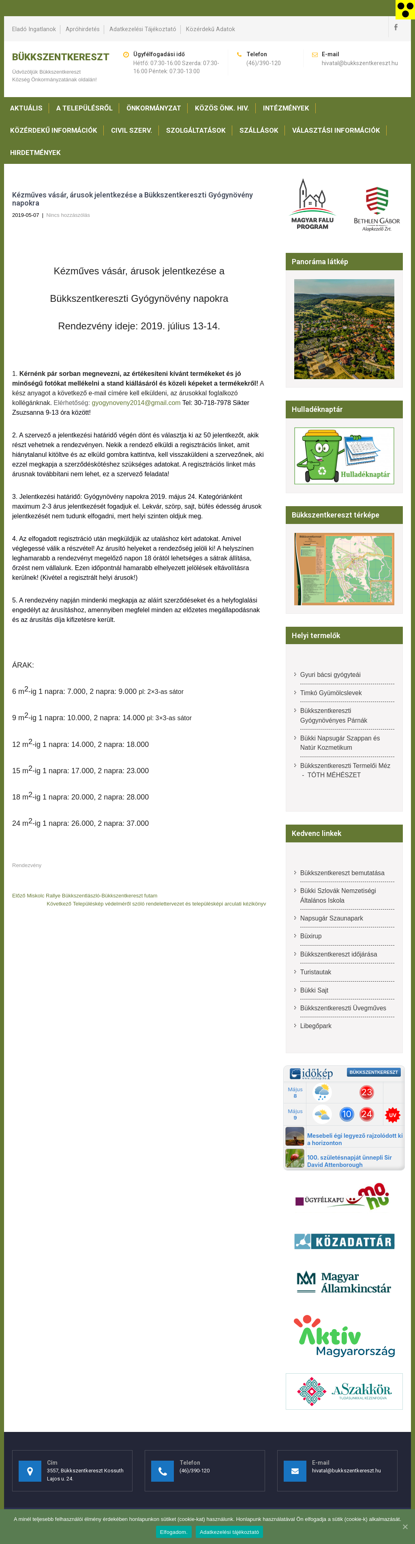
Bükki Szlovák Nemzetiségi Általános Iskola (338, 895)
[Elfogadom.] (405, 1527)
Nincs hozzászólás (68, 215)
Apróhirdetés (83, 29)
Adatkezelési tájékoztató (142, 29)
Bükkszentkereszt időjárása (338, 954)
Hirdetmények (35, 152)
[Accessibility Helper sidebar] (405, 9)
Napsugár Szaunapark (331, 918)
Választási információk (336, 130)
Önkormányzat (153, 108)
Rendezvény (26, 865)
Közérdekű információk (53, 130)
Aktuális (26, 108)
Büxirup (311, 936)
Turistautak (316, 972)
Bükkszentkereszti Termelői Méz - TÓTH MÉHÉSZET (345, 770)
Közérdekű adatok (210, 29)
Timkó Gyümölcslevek (331, 692)
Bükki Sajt (314, 990)
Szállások (259, 130)
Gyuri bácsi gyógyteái (330, 674)
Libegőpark (316, 1025)
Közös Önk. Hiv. (222, 108)
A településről (84, 108)
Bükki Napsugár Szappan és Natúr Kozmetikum (340, 743)
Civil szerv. (131, 130)
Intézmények (286, 108)
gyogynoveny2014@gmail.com (136, 402)
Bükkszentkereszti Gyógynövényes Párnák (334, 715)
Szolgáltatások (196, 130)
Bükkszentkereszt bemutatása (342, 873)
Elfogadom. (174, 1532)
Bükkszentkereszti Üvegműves (343, 1008)
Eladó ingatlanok (34, 29)
